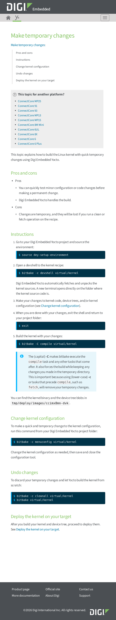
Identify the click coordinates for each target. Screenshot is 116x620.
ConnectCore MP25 (29, 101)
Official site (52, 589)
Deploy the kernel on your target (35, 80)
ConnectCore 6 (27, 139)
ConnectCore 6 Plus (30, 144)
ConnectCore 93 (27, 111)
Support (84, 595)
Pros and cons (24, 53)
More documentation (26, 595)
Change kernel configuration (32, 67)
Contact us (86, 589)
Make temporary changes (28, 45)
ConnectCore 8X (27, 134)
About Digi (52, 595)
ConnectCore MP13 (29, 115)
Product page (21, 589)
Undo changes (24, 74)
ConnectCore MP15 (29, 120)
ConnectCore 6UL (28, 130)
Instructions (23, 60)
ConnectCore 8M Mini (31, 125)
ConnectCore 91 (27, 106)
